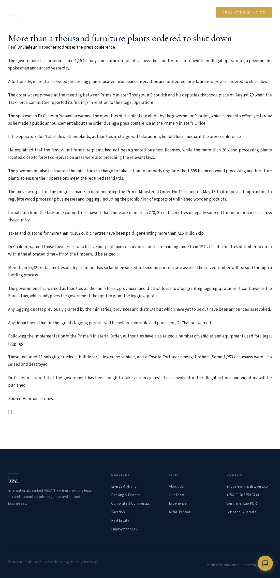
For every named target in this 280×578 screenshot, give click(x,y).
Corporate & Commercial (130, 503)
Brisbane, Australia (241, 512)
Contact (196, 12)
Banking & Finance (125, 495)
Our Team (165, 12)
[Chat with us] (265, 563)
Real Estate (120, 520)
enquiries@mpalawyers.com (248, 486)
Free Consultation (244, 12)
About (73, 12)
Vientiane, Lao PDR (241, 503)
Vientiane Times (38, 399)
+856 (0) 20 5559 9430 (242, 495)
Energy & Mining (124, 486)
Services (99, 12)
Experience (132, 12)
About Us (176, 486)
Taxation (118, 512)
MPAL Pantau (179, 512)
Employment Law (124, 529)
